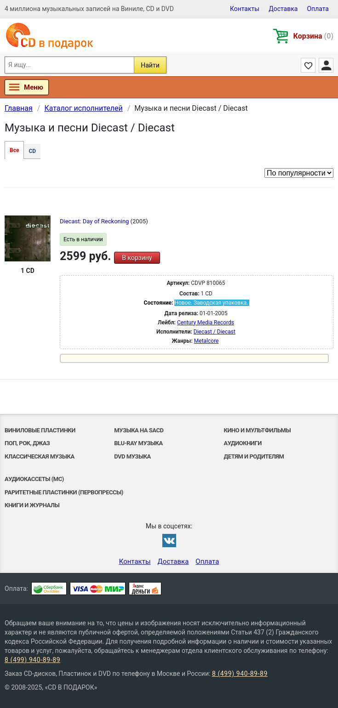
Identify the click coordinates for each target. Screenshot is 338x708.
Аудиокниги (243, 443)
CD (32, 151)
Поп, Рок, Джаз (27, 443)
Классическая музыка (39, 456)
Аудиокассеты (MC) (34, 479)
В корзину (137, 257)
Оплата (318, 8)
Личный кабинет (326, 65)
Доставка (283, 8)
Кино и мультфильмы (257, 430)
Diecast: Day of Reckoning (95, 221)
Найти (150, 65)
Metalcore (206, 341)
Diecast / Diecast (214, 332)
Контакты (244, 8)
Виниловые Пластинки (40, 430)
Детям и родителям (254, 456)
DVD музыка (132, 456)
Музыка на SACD (138, 430)
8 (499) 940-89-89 (32, 659)
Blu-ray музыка (138, 443)
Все (14, 150)
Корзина (313, 36)
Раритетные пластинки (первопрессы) (64, 492)
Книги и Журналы (32, 505)
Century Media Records (205, 322)
